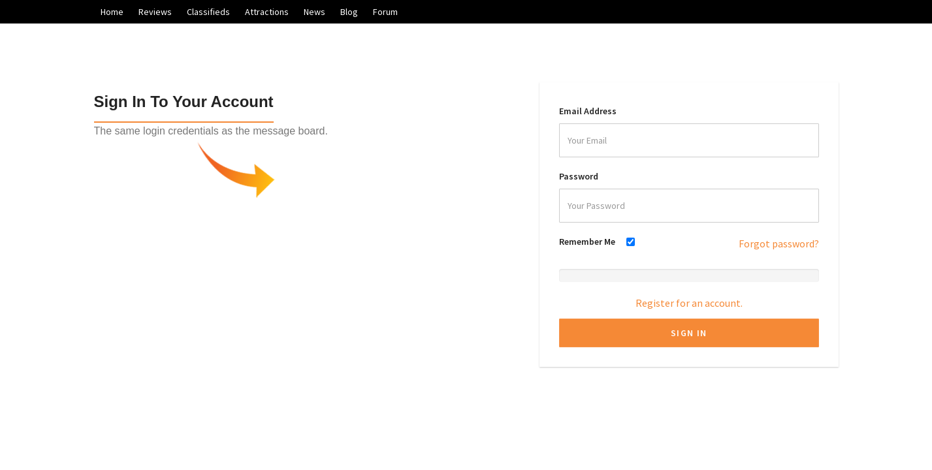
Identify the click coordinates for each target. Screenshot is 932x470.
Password (578, 176)
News (314, 12)
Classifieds (208, 12)
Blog (349, 12)
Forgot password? (779, 243)
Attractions (267, 12)
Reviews (155, 12)
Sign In (689, 333)
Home (112, 12)
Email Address (588, 111)
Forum (385, 12)
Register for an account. (689, 302)
